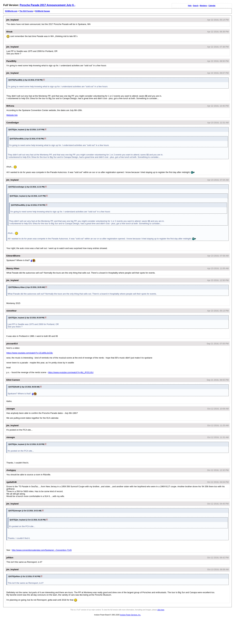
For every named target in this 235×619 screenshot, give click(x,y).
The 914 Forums (26, 11)
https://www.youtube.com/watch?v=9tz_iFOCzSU (70, 372)
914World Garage (42, 11)
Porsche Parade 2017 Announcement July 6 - (47, 5)
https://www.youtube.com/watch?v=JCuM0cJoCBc (29, 353)
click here (160, 610)
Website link (12, 115)
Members (203, 6)
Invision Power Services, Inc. (130, 615)
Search (195, 6)
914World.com (11, 11)
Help (190, 6)
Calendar (211, 6)
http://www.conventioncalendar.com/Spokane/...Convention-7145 (41, 550)
